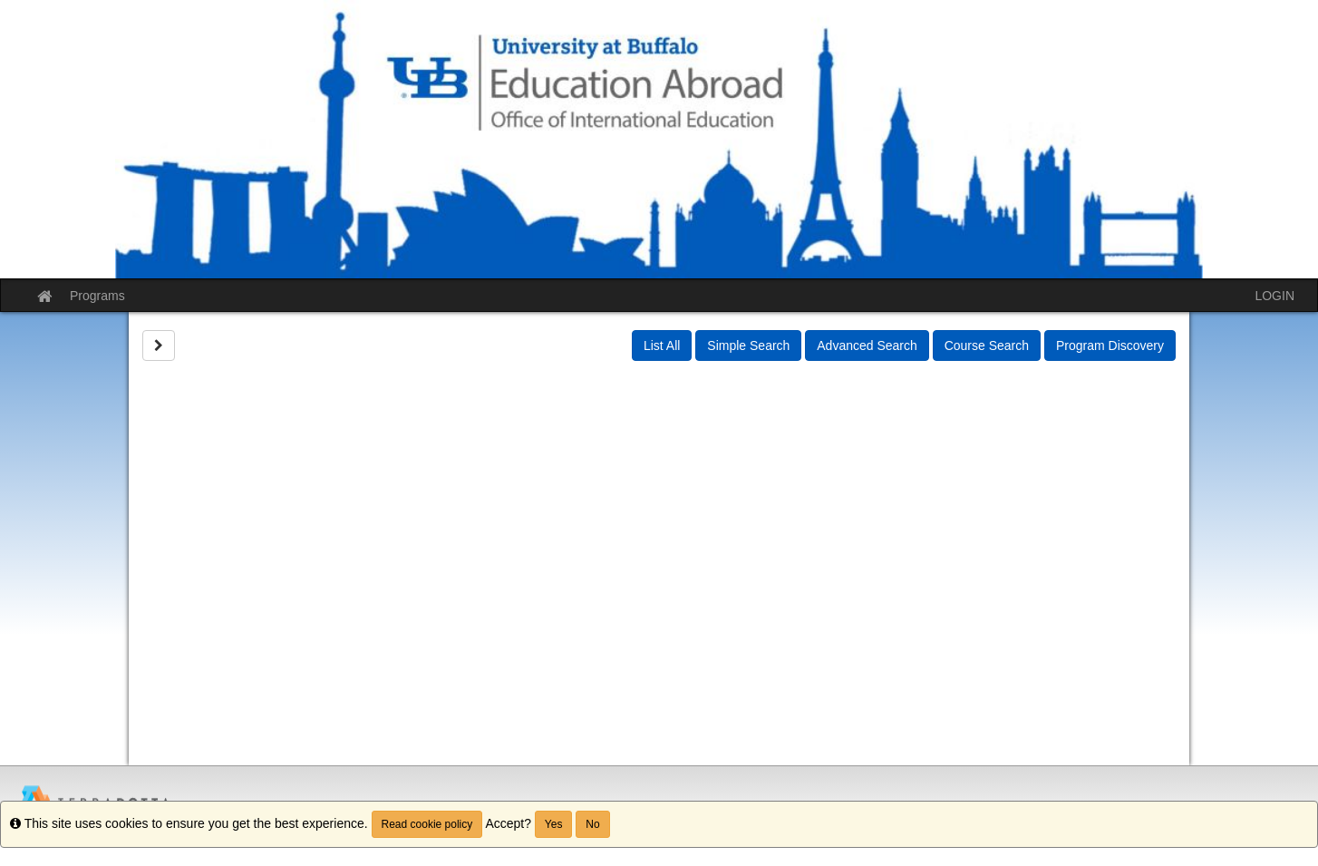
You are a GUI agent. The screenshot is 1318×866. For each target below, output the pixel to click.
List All (662, 345)
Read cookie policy (427, 824)
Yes (554, 824)
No (592, 824)
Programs (97, 295)
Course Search (987, 345)
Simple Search (748, 345)
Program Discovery (1110, 345)
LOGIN (1274, 295)
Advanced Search (867, 345)
